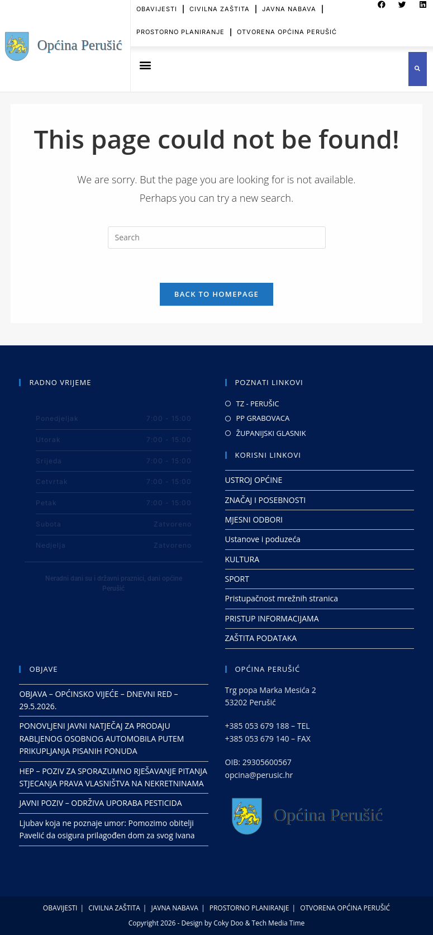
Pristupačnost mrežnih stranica (282, 598)
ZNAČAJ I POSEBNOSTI (265, 500)
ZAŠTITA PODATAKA (261, 638)
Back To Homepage (216, 294)
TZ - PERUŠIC (257, 403)
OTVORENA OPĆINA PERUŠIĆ (287, 27)
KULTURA (242, 559)
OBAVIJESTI (60, 908)
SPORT (237, 578)
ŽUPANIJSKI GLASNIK (271, 433)
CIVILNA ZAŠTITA (114, 908)
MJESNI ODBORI (254, 519)
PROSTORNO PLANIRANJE (180, 27)
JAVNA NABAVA (174, 908)
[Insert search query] (217, 237)
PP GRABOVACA (263, 418)
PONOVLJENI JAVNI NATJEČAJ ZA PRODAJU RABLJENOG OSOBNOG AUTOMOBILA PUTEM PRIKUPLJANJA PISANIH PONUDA (101, 738)
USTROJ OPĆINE (254, 479)
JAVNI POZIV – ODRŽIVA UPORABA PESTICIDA (100, 803)
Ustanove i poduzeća (263, 539)
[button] (145, 65)
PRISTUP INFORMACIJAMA (272, 618)
